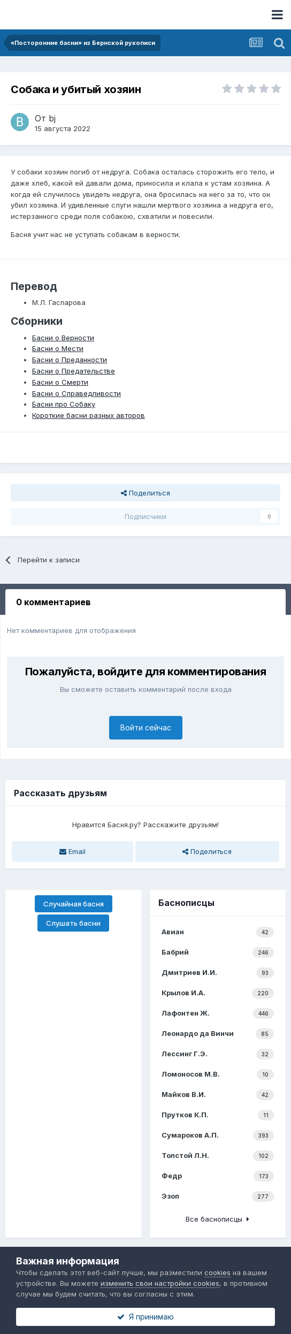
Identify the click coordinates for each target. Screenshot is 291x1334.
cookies (217, 1272)
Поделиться (145, 493)
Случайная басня (73, 904)
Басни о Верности (63, 337)
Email (72, 851)
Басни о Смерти (60, 382)
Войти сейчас (145, 727)
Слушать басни (73, 923)
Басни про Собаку (63, 404)
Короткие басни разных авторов (88, 415)
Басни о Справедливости (76, 393)
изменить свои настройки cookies (160, 1283)
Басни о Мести (57, 348)
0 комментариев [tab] (53, 602)
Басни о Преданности (69, 359)
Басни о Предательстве (73, 371)
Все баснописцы (217, 1219)
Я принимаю (145, 1316)
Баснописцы (186, 902)
